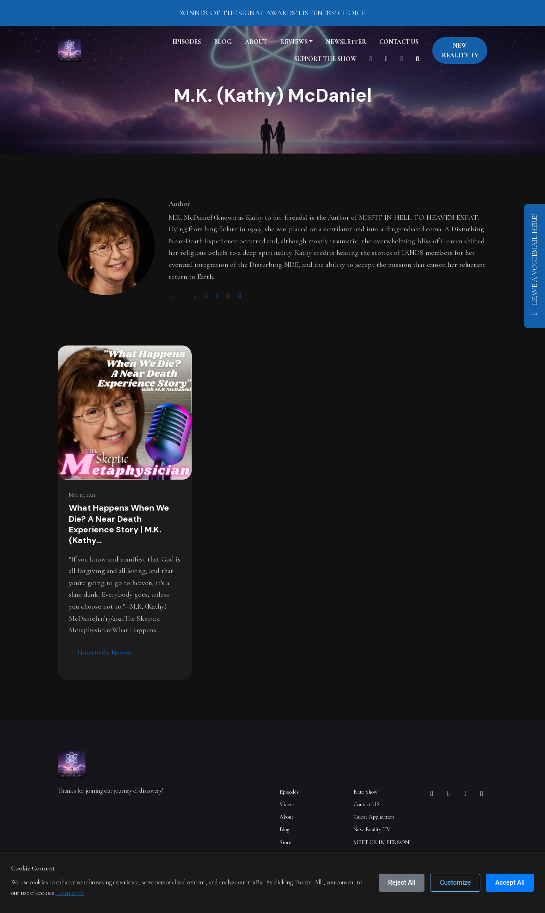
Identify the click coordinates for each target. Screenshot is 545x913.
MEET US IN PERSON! (382, 842)
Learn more (70, 893)
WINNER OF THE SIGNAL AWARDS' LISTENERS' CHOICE (272, 13)
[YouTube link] (371, 59)
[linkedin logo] (228, 295)
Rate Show (365, 792)
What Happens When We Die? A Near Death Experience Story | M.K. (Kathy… (119, 524)
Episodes (186, 42)
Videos (287, 804)
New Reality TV (460, 50)
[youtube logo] (206, 295)
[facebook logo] (217, 295)
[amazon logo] (239, 295)
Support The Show (325, 59)
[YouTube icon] (481, 794)
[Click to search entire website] (417, 59)
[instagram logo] (195, 295)
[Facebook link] (402, 59)
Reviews (294, 42)
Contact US (398, 42)
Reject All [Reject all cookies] (401, 882)
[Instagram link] (386, 59)
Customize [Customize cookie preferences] (455, 882)
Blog (223, 42)
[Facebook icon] (448, 794)
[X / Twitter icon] (465, 794)
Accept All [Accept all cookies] (510, 882)
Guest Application (373, 816)
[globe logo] (173, 295)
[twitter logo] (184, 295)
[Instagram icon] (431, 794)
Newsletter (346, 42)
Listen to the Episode (100, 652)
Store (285, 842)
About (256, 42)
